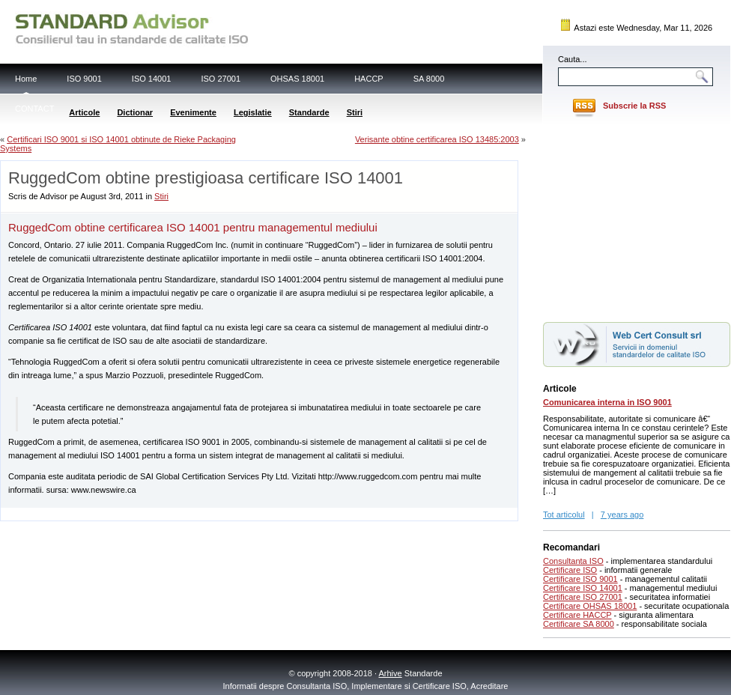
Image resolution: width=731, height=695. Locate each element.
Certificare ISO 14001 (582, 587)
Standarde (309, 112)
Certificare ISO (570, 569)
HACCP (368, 78)
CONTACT (34, 108)
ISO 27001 (220, 78)
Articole (84, 112)
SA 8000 (429, 78)
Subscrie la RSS (634, 105)
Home (26, 78)
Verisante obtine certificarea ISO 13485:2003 (437, 139)
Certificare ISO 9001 (580, 578)
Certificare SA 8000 (578, 623)
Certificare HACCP (577, 614)
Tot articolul (564, 514)
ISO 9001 (84, 78)
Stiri (355, 112)
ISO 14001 (152, 78)
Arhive (390, 673)
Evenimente (193, 112)
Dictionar (135, 112)
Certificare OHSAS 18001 (590, 605)
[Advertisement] (176, 513)
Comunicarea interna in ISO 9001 (607, 402)
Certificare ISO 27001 (582, 596)
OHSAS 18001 (297, 78)
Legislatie (253, 112)
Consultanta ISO (573, 560)
